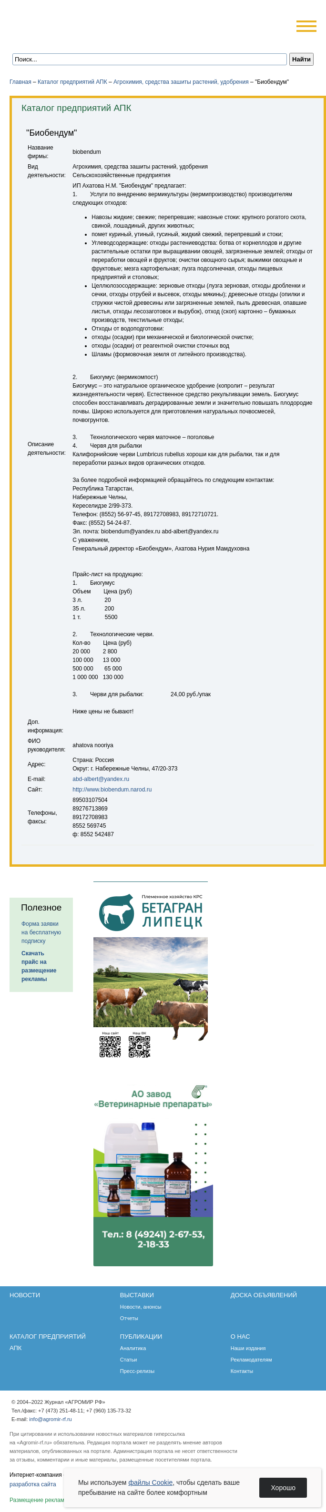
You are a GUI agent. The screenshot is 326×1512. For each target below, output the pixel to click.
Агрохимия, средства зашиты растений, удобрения (181, 82)
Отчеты (129, 1318)
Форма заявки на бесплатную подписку (41, 932)
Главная (20, 82)
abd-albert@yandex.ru (100, 779)
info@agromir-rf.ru (50, 1419)
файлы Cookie (150, 1482)
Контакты (242, 1371)
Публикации (141, 1336)
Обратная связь (66, 39)
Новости (25, 1295)
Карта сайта (79, 39)
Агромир (70, 22)
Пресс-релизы (137, 1371)
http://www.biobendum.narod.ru (112, 789)
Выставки (137, 1295)
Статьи (128, 1359)
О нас (240, 1336)
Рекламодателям (251, 1359)
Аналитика (133, 1348)
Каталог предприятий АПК (72, 82)
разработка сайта (33, 1484)
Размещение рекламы (39, 1500)
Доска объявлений (264, 1295)
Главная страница (53, 39)
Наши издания (248, 1348)
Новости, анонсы (141, 1307)
